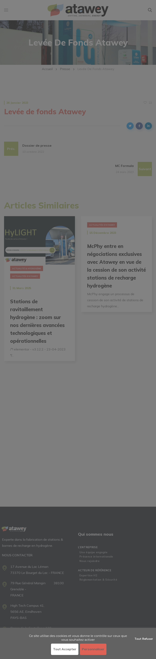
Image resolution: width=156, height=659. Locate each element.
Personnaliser (93, 649)
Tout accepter (64, 649)
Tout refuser (143, 639)
